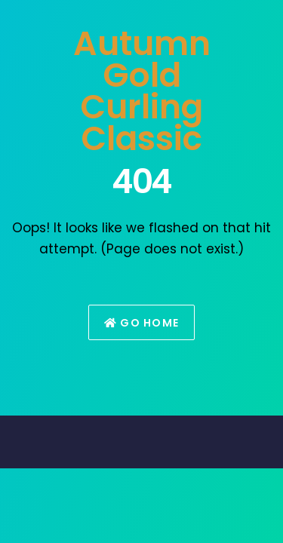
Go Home (142, 322)
